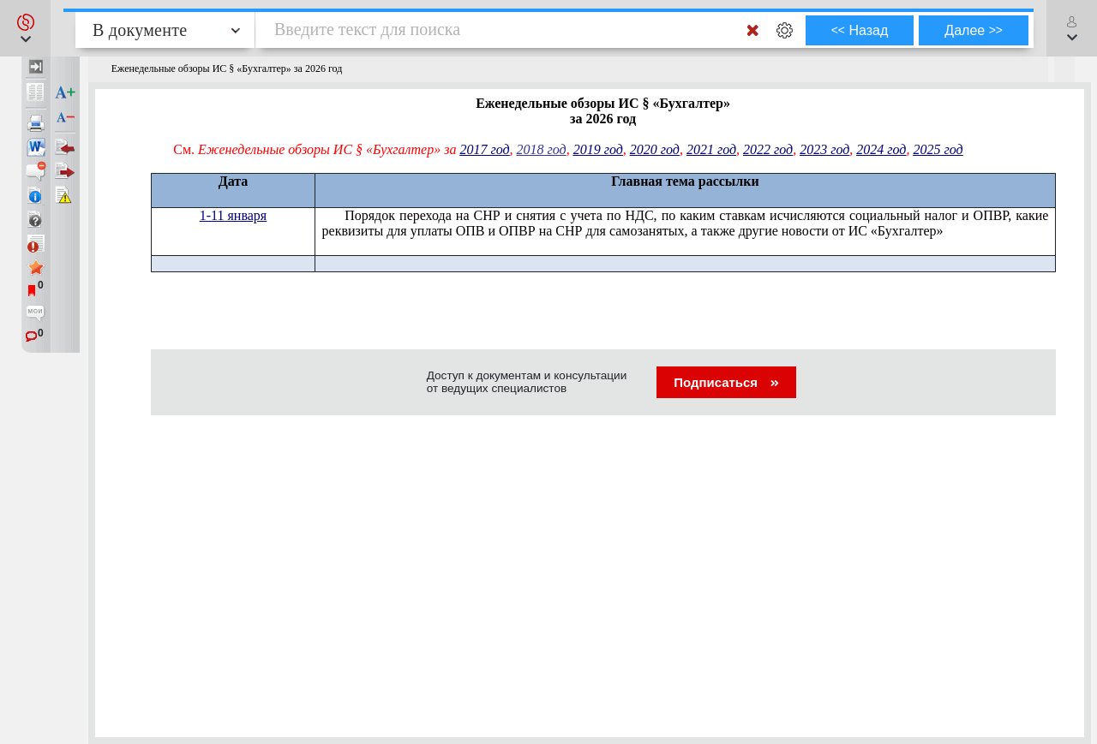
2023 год (824, 149)
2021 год (711, 149)
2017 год (484, 149)
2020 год (655, 149)
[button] (25, 28)
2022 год (768, 149)
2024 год (881, 149)
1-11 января (233, 215)
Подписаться (726, 382)
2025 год (937, 149)
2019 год (598, 149)
